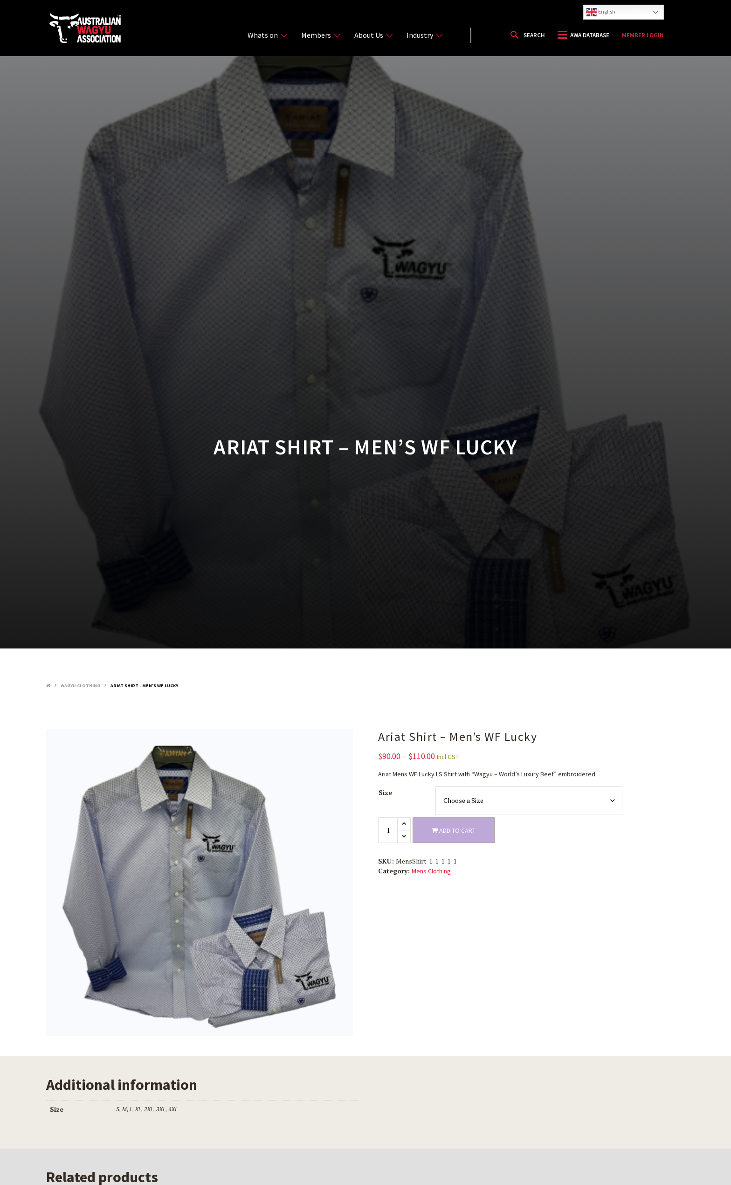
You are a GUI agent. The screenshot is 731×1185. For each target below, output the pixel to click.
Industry (424, 35)
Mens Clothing (431, 871)
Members (320, 35)
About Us (373, 35)
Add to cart (454, 830)
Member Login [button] (643, 35)
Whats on (267, 35)
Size (385, 792)
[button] (527, 35)
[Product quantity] (388, 830)
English (600, 12)
